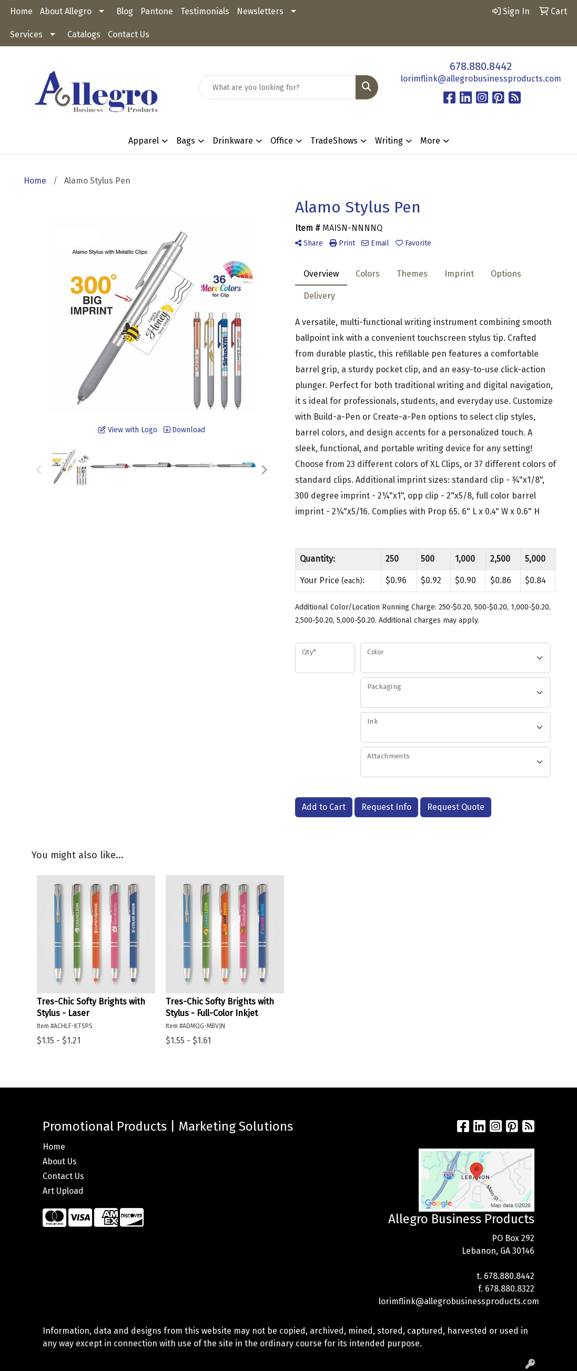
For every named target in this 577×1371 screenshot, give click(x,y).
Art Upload (63, 1191)
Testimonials (204, 11)
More (430, 141)
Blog (124, 11)
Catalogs (83, 34)
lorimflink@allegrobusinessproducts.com (481, 79)
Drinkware (232, 141)
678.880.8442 (481, 66)
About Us (60, 1161)
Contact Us (128, 34)
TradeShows (334, 141)
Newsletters (260, 11)
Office (281, 141)
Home (21, 11)
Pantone (156, 11)
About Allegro (66, 11)
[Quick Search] (278, 87)
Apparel (143, 141)
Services (26, 34)
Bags (185, 141)
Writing (389, 141)
